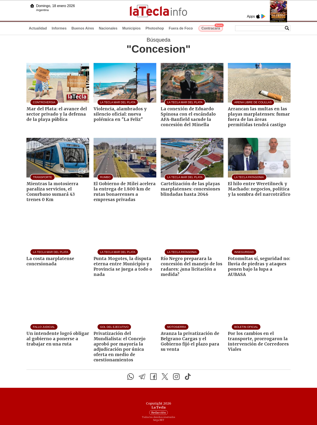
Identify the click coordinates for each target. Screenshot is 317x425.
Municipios (131, 28)
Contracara (212, 27)
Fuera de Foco (181, 28)
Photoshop (155, 28)
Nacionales (108, 28)
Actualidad (38, 28)
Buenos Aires (82, 28)
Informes (59, 28)
